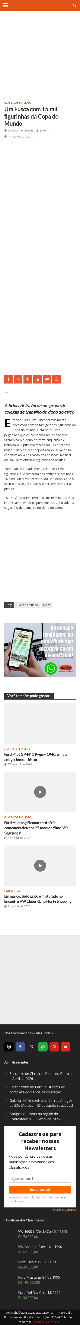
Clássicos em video (17, 102)
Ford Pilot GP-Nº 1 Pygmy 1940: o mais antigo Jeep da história (35, 757)
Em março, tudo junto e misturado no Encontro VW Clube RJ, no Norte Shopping (37, 899)
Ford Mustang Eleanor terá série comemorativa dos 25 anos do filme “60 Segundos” (35, 828)
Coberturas (13, 891)
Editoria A (45, 130)
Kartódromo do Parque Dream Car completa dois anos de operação (37, 1089)
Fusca (46, 605)
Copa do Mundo (27, 605)
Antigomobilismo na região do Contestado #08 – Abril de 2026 (35, 1116)
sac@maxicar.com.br (46, 1322)
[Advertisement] (40, 55)
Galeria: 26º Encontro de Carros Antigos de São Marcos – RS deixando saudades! (41, 1103)
